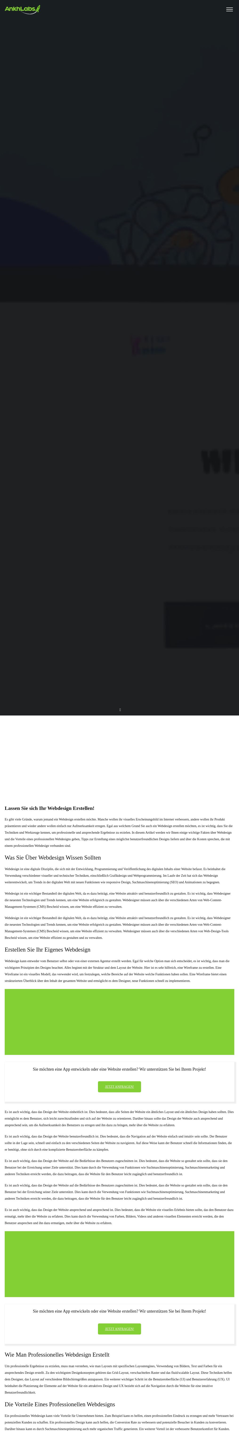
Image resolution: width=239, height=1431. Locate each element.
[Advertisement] (119, 751)
